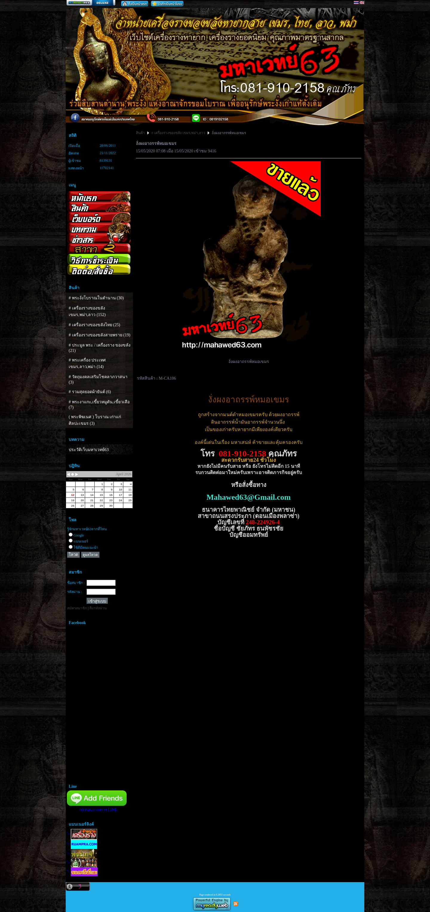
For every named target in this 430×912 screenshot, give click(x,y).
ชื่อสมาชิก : (76, 583)
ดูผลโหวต (90, 555)
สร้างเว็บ (91, 3)
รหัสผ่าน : (74, 592)
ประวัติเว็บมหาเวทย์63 (89, 449)
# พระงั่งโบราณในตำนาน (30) (96, 298)
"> (81, 834)
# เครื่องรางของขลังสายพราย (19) (99, 335)
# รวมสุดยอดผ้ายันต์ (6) (90, 392)
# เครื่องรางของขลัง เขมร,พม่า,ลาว (178, 133)
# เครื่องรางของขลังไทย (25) (94, 325)
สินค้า (141, 133)
